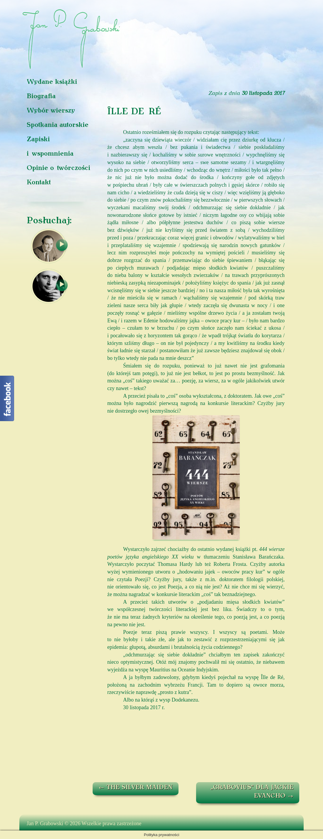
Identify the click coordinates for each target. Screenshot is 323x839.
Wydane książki (52, 82)
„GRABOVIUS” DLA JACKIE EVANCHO (252, 792)
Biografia (41, 96)
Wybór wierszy (51, 111)
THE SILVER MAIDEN (135, 788)
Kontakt (39, 182)
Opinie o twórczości (58, 168)
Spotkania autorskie (58, 125)
